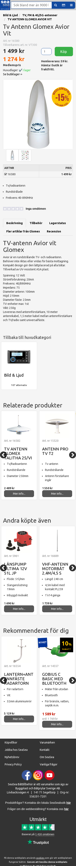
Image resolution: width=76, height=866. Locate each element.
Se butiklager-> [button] (12, 74)
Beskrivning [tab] (14, 223)
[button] (63, 5)
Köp (64, 51)
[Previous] (3, 454)
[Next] (72, 454)
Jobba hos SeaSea (16, 749)
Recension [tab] (54, 231)
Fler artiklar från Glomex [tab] (23, 231)
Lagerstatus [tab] (57, 223)
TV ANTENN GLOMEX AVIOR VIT (29, 19)
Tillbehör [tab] (36, 223)
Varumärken (47, 742)
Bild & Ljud (10, 15)
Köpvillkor (11, 742)
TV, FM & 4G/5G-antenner (39, 15)
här (66, 809)
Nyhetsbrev (12, 757)
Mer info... (19, 493)
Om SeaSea (47, 757)
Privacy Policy (13, 764)
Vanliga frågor (48, 764)
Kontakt (44, 749)
